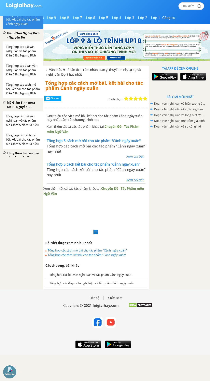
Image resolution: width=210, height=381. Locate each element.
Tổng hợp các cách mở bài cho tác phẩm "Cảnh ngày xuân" (87, 250)
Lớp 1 (155, 17)
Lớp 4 (116, 17)
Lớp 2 (142, 17)
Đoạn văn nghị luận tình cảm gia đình (179, 121)
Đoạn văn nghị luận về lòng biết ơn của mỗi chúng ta (179, 115)
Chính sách (115, 298)
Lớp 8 (64, 17)
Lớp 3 (129, 17)
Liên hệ (94, 298)
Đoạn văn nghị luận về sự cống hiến (178, 126)
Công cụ (168, 17)
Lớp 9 (51, 17)
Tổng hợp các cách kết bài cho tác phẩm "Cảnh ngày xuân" (87, 255)
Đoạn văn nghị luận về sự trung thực (178, 109)
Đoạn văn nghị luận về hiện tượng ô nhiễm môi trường (179, 103)
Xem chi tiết (135, 156)
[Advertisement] (96, 212)
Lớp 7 (77, 17)
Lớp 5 (103, 17)
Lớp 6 (90, 17)
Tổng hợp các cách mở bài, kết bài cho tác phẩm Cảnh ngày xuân (94, 85)
